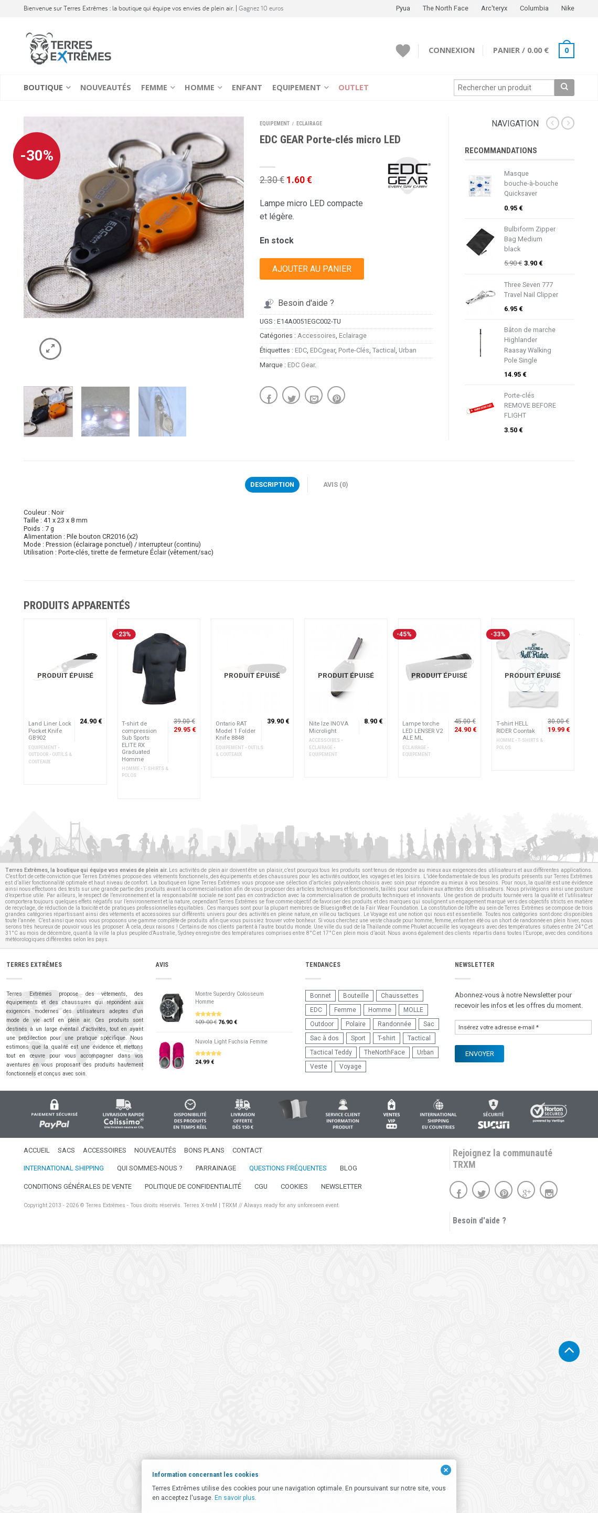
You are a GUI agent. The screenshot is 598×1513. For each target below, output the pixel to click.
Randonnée (394, 1024)
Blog (348, 1168)
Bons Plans (204, 1150)
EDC (301, 350)
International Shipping (64, 1168)
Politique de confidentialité (193, 1186)
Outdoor (322, 1024)
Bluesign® (333, 908)
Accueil (37, 1150)
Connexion (452, 50)
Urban (408, 350)
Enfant (247, 87)
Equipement (296, 87)
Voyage (350, 1066)
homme (423, 920)
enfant (460, 920)
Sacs (66, 1150)
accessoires (156, 914)
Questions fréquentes (288, 1168)
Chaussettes (400, 995)
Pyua (403, 8)
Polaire (356, 1024)
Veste (318, 1066)
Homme (200, 87)
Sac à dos (324, 1038)
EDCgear (322, 350)
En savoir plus (235, 1497)
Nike (567, 8)
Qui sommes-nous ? (150, 1168)
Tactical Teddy (331, 1052)
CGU (261, 1186)
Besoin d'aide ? (297, 303)
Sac (428, 1024)
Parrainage (216, 1168)
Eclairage (309, 123)
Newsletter (341, 1186)
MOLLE (413, 1010)
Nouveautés (105, 87)
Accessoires (316, 335)
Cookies (294, 1186)
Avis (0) (335, 484)
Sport (358, 1038)
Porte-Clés (353, 350)
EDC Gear (301, 365)
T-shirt (387, 1038)
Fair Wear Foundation (392, 908)
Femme (154, 87)
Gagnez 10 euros (261, 8)
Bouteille (356, 995)
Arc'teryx (494, 8)
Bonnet (320, 995)
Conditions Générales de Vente (78, 1186)
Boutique (43, 87)
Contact (247, 1150)
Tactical (384, 350)
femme (443, 920)
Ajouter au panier (311, 269)
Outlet (353, 87)
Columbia (534, 8)
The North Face (445, 8)
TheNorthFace (384, 1052)
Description (272, 484)
